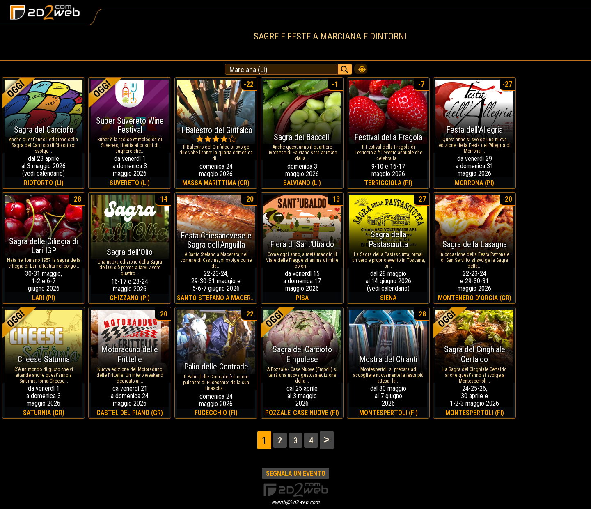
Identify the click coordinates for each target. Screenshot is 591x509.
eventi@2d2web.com (296, 502)
